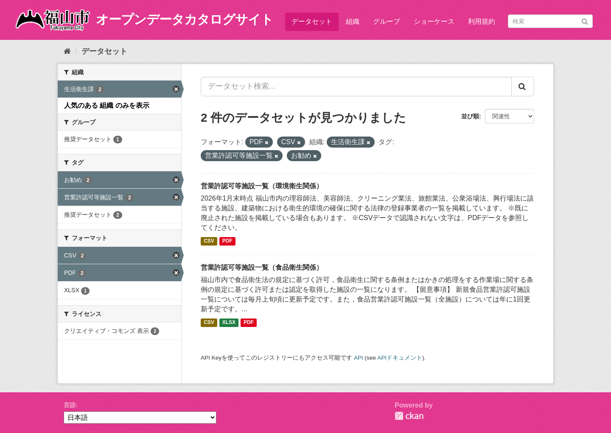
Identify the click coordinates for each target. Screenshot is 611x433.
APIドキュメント (399, 358)
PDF (227, 241)
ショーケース (434, 21)
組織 (352, 21)
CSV (209, 241)
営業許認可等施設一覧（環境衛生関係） (262, 186)
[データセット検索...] (356, 86)
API (358, 358)
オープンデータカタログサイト (184, 19)
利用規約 (481, 21)
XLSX (228, 323)
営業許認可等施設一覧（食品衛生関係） (262, 267)
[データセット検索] (550, 21)
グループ (386, 21)
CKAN (409, 415)
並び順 (470, 116)
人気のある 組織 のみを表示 (106, 105)
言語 (70, 405)
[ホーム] (67, 51)
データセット (311, 21)
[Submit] (585, 20)
